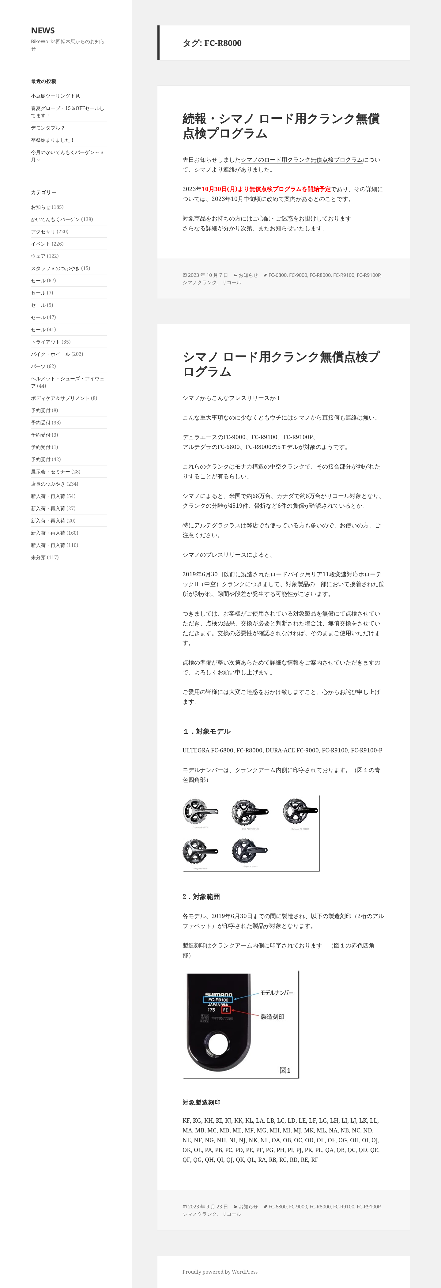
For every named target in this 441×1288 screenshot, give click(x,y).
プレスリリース (249, 398)
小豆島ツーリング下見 (55, 95)
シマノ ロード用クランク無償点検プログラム (281, 363)
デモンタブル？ (48, 127)
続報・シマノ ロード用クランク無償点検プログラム (281, 125)
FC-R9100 (343, 275)
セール (38, 280)
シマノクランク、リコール (212, 282)
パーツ (38, 366)
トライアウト (45, 341)
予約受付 (41, 410)
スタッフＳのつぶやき (55, 268)
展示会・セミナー (50, 471)
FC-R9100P (368, 275)
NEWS (43, 30)
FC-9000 (298, 275)
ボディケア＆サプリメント (60, 398)
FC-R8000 (320, 275)
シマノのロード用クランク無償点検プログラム (302, 160)
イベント (41, 243)
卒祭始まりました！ (53, 140)
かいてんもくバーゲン (55, 219)
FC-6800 (278, 275)
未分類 (38, 557)
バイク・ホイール (50, 354)
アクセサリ (43, 231)
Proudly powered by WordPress (220, 1271)
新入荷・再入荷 (48, 496)
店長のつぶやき (48, 483)
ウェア (38, 256)
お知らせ (41, 207)
